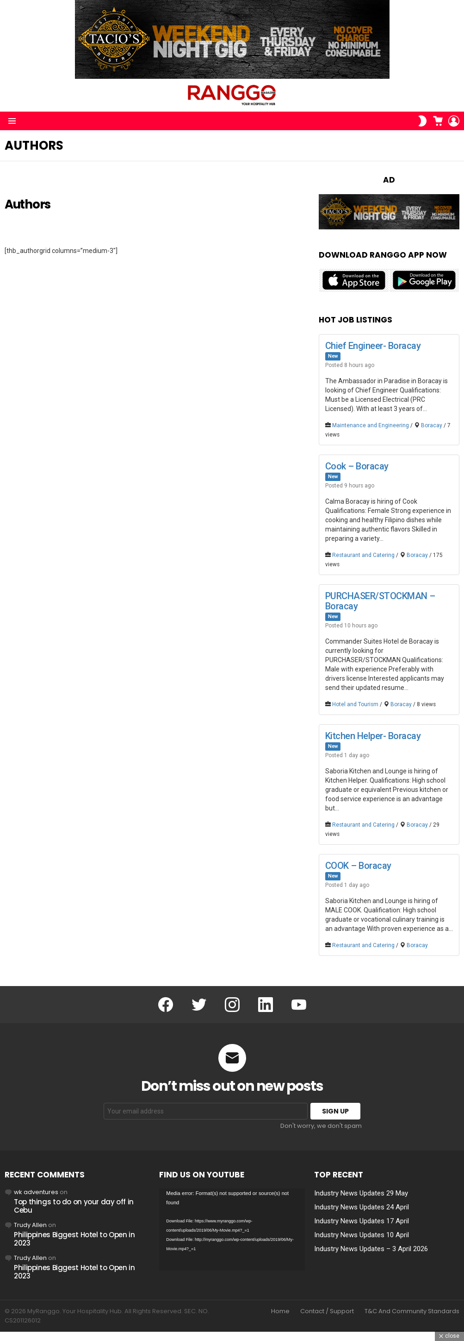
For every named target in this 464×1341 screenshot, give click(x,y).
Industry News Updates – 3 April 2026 (371, 1249)
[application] (231, 1230)
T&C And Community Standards (412, 1311)
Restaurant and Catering (363, 555)
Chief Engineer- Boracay (373, 345)
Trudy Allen (30, 1225)
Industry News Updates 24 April (361, 1207)
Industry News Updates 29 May (361, 1193)
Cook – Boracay (357, 466)
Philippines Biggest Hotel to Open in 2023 (74, 1239)
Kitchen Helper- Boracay (373, 735)
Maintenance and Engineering (370, 425)
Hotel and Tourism (355, 704)
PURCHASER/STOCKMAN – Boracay (380, 601)
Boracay (431, 425)
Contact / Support (327, 1311)
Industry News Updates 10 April (361, 1235)
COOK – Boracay (358, 865)
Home (280, 1311)
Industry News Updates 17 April (361, 1221)
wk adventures (36, 1192)
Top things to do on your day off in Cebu (74, 1206)
